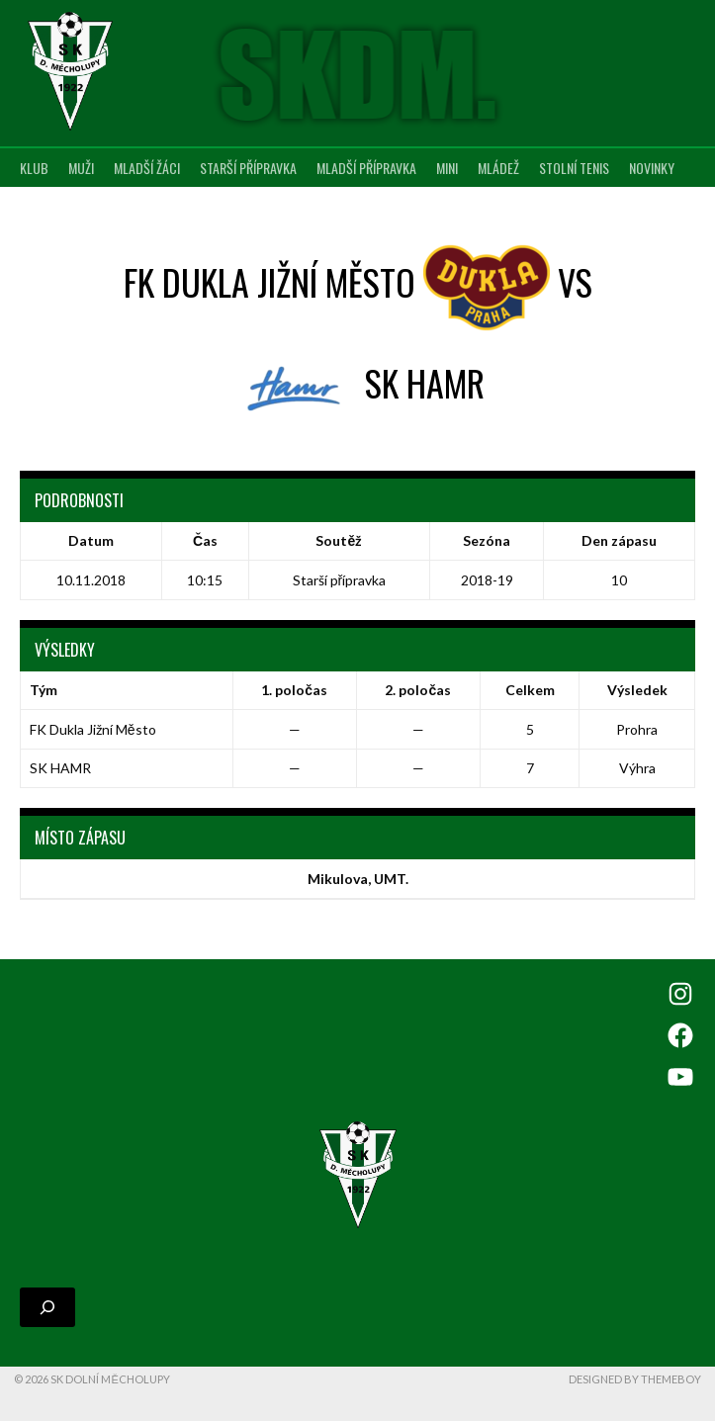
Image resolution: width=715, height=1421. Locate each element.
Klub (34, 167)
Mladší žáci (147, 167)
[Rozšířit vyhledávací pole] (47, 1307)
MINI (447, 167)
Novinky (651, 167)
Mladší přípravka (366, 167)
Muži (81, 167)
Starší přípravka (248, 167)
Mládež (498, 167)
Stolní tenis (574, 167)
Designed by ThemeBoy (635, 1379)
